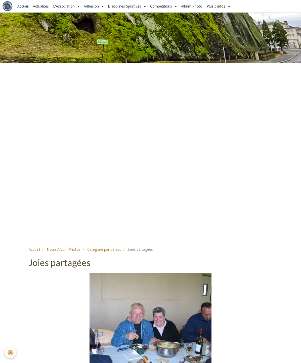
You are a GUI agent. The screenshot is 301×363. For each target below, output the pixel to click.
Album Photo (191, 6)
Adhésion (92, 6)
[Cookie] (10, 352)
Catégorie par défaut (104, 249)
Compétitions (161, 6)
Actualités (41, 6)
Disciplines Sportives (125, 6)
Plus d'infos (216, 6)
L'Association (64, 6)
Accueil (23, 6)
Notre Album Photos (63, 249)
